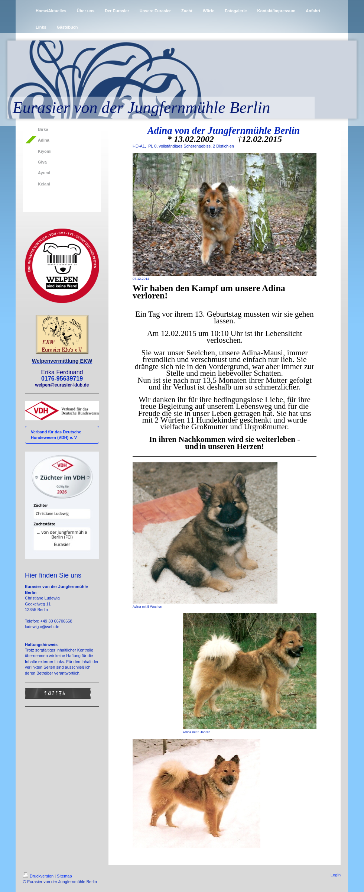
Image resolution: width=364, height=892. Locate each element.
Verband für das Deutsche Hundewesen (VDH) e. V (56, 435)
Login (336, 875)
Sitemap (64, 876)
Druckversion (38, 876)
